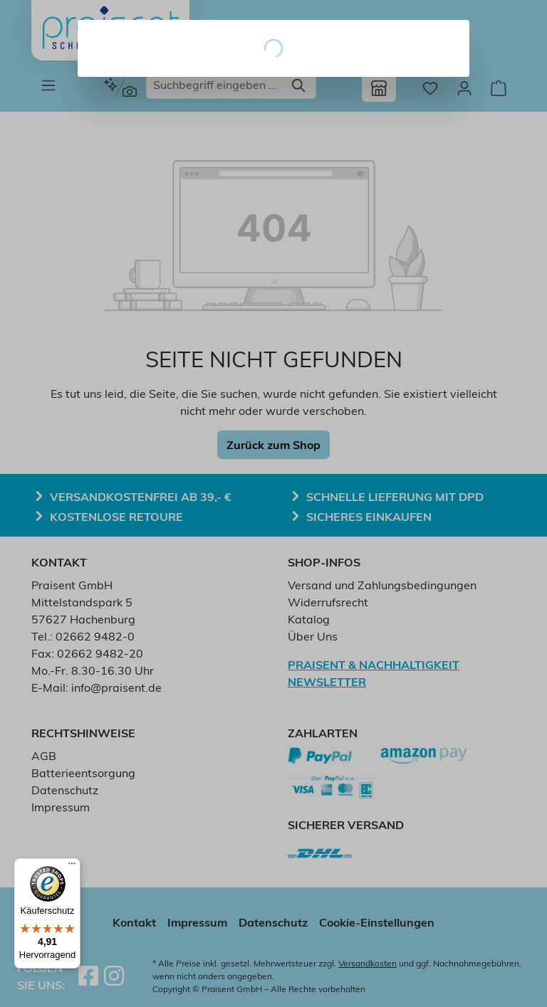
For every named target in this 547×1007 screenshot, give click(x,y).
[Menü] (71, 866)
